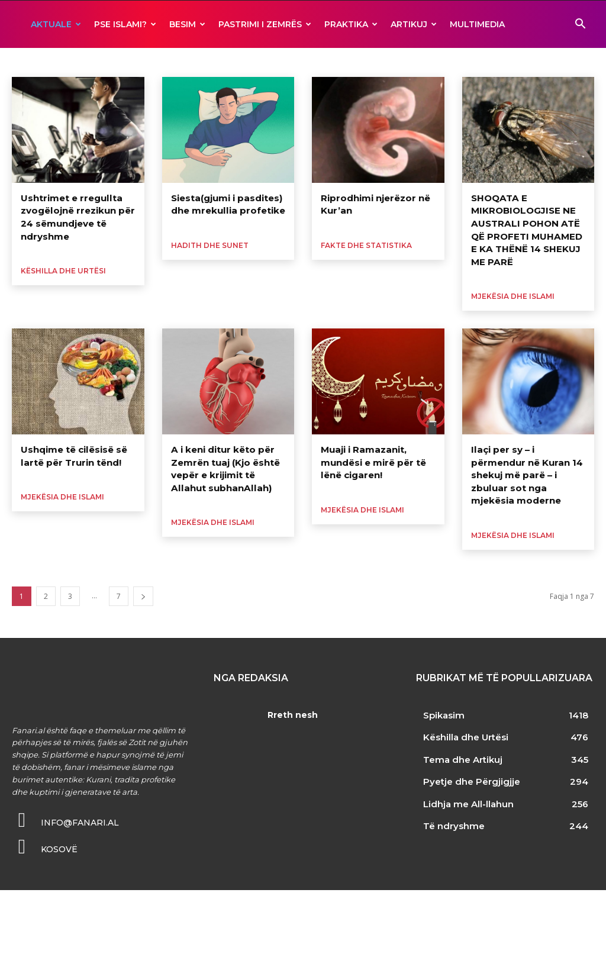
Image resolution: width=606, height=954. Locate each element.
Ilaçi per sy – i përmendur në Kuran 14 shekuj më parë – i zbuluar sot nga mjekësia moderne (527, 459)
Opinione (187, 62)
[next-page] (143, 571)
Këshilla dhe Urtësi (63, 266)
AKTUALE (56, 24)
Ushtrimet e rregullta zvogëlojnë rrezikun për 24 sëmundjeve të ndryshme (75, 214)
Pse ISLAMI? (125, 24)
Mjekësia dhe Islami (513, 289)
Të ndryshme (236, 62)
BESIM (187, 24)
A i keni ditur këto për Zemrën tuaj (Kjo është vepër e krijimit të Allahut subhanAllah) (223, 459)
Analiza (28, 62)
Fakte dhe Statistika (82, 62)
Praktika (351, 24)
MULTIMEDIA (477, 24)
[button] (580, 25)
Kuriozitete (142, 62)
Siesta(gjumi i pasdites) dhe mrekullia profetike (224, 203)
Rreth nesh (290, 690)
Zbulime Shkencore (301, 62)
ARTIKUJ (414, 24)
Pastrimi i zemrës (264, 24)
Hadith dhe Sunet (210, 242)
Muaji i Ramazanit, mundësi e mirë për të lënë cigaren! (371, 453)
